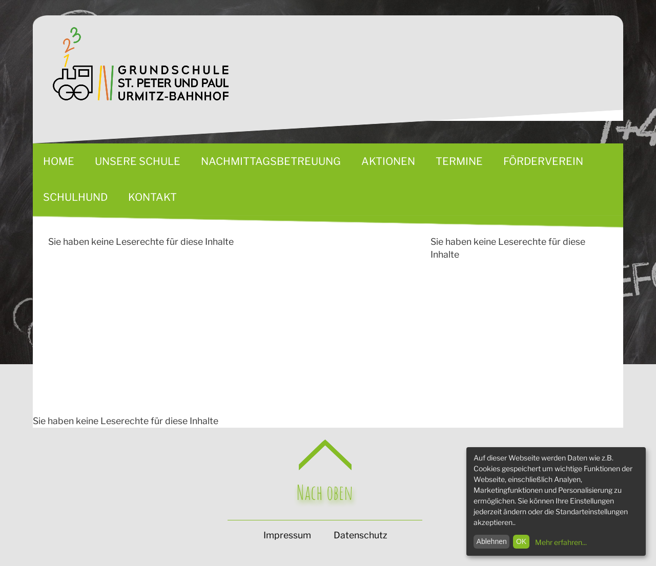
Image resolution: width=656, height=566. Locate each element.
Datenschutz (360, 535)
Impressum (287, 535)
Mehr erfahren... (561, 542)
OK (521, 541)
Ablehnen (492, 541)
